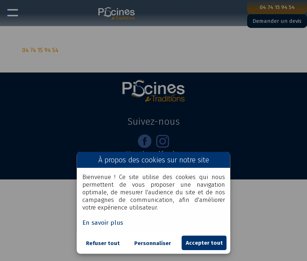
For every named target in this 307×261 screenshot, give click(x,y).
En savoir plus (102, 223)
